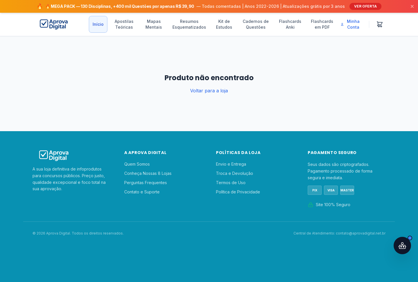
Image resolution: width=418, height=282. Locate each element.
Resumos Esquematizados (189, 24)
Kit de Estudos (224, 24)
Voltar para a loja (209, 91)
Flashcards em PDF (322, 24)
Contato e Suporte (142, 191)
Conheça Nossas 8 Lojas (148, 173)
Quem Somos (137, 164)
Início (98, 24)
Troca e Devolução (234, 173)
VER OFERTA (365, 6)
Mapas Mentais (153, 24)
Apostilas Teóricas (124, 24)
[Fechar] (412, 6)
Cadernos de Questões (256, 24)
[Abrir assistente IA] (402, 245)
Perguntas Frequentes (145, 182)
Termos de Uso (231, 182)
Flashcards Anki (290, 24)
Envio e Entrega (231, 164)
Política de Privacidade (238, 191)
